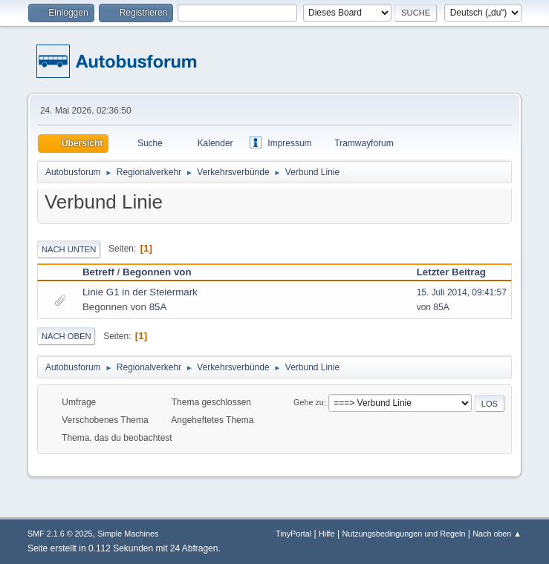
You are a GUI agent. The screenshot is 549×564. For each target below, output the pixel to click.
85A (158, 306)
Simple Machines (127, 533)
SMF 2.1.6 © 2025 (60, 533)
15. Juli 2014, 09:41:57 (462, 292)
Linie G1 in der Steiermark (140, 292)
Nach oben (66, 336)
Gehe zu (308, 403)
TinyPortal (293, 533)
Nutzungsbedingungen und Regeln (403, 533)
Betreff (98, 272)
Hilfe (327, 533)
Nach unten (69, 249)
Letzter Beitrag (458, 272)
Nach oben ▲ (497, 533)
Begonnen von (157, 272)
